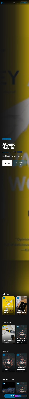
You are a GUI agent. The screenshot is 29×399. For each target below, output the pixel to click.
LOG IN (23, 2)
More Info (19, 163)
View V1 (24, 396)
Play (7, 163)
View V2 (18, 395)
